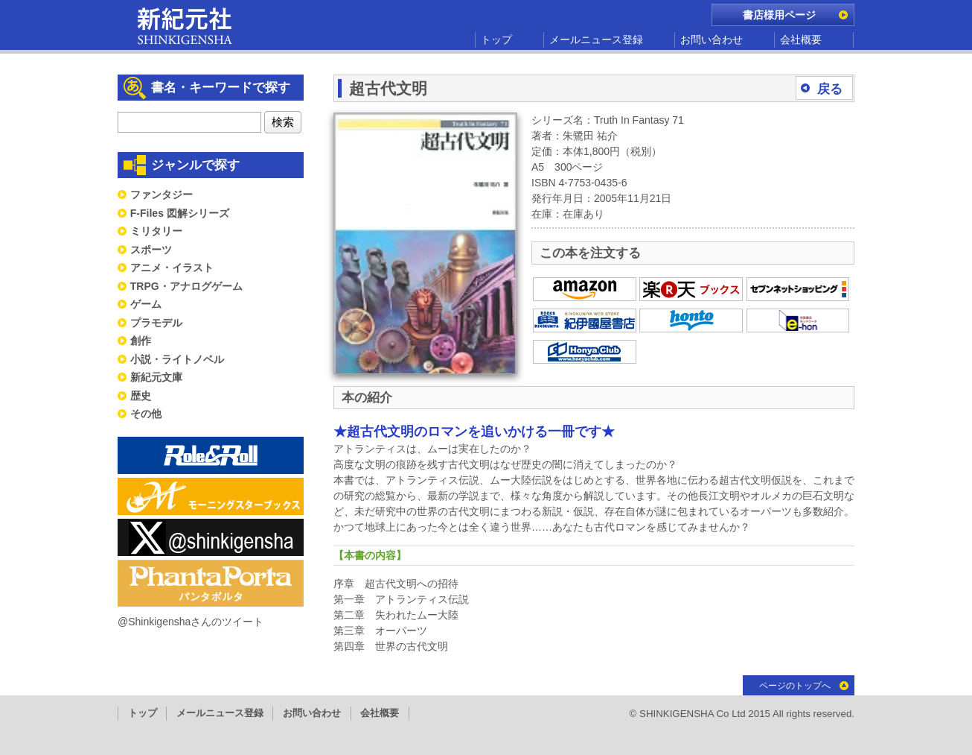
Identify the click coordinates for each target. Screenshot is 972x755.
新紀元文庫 (156, 377)
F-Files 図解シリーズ (179, 213)
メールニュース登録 (596, 39)
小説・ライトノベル (177, 359)
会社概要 (801, 39)
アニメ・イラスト (172, 268)
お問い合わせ (711, 39)
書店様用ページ (779, 15)
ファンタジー (161, 194)
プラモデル (156, 323)
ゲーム (146, 304)
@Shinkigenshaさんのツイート (190, 622)
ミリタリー (156, 231)
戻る (829, 89)
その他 (146, 414)
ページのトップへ (795, 685)
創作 (140, 341)
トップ (496, 39)
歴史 (140, 396)
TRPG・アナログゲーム (186, 286)
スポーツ (151, 250)
